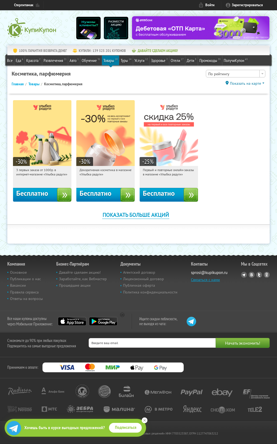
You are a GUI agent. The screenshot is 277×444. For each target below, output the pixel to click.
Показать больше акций (136, 214)
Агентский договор (139, 272)
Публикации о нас (25, 278)
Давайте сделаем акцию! (80, 272)
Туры (126, 60)
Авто (74, 60)
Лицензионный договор (143, 278)
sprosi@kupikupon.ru (209, 272)
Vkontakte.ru (252, 275)
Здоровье (159, 60)
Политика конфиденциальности (150, 292)
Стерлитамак (23, 5)
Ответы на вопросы (26, 298)
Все (10, 60)
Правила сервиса (24, 292)
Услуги (141, 60)
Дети (191, 60)
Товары (110, 60)
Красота (33, 60)
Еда (19, 60)
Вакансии (18, 285)
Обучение (91, 60)
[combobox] (235, 73)
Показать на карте (245, 83)
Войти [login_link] (210, 5)
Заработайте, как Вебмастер (83, 278)
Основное (18, 272)
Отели (177, 60)
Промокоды (210, 60)
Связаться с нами (205, 279)
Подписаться (125, 427)
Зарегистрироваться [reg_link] (247, 5)
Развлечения (55, 60)
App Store (72, 321)
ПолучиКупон (236, 60)
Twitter (259, 275)
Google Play (103, 321)
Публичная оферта (139, 285)
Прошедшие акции (75, 285)
